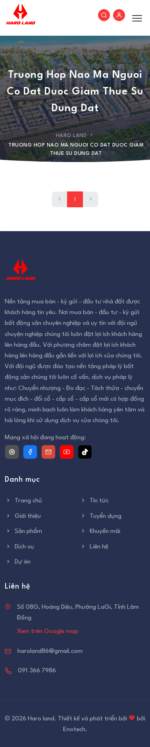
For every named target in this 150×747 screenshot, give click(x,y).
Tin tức (94, 501)
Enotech (74, 729)
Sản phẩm (23, 531)
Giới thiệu (23, 516)
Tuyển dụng (100, 516)
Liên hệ (94, 547)
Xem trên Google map (47, 631)
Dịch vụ (19, 547)
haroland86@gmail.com (50, 651)
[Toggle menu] (135, 18)
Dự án (18, 562)
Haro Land (71, 135)
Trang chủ (23, 501)
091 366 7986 (37, 671)
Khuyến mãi (100, 531)
